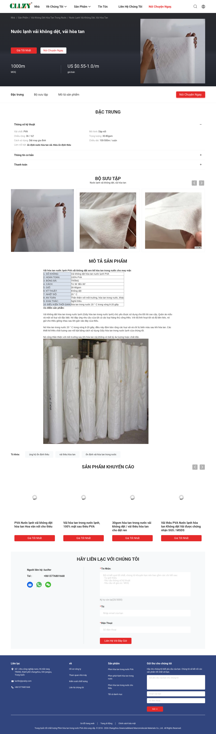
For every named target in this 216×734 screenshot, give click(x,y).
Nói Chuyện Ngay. (53, 50)
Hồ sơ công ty (75, 669)
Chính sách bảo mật (127, 723)
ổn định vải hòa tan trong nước (101, 454)
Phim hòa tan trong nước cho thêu (120, 686)
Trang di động (106, 723)
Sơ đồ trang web (87, 723)
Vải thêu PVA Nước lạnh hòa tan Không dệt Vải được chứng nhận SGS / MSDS (181, 526)
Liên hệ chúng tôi (76, 687)
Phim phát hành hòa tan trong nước (121, 677)
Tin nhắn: (106, 568)
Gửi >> (155, 709)
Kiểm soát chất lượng (78, 681)
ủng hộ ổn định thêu (39, 454)
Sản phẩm (23, 17)
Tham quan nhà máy (78, 675)
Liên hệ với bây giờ (115, 640)
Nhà (13, 17)
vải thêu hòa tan (67, 454)
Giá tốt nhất (24, 50)
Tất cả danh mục (115, 694)
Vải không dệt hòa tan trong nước (49, 17)
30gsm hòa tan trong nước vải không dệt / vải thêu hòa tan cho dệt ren (131, 526)
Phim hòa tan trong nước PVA (120, 669)
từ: (103, 606)
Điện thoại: (107, 623)
